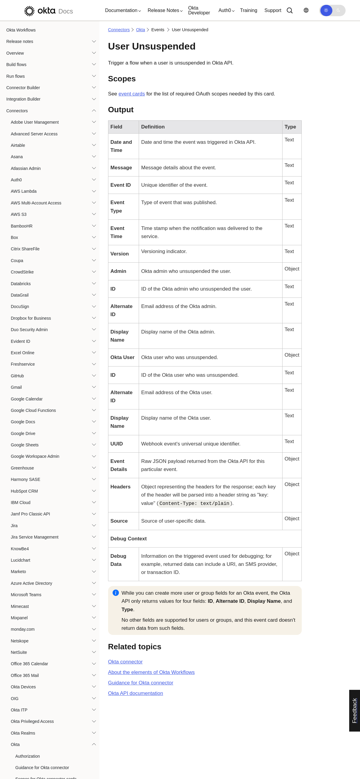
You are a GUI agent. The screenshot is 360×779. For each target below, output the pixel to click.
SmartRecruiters (26, 576)
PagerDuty (21, 426)
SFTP (16, 519)
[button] (121, 10)
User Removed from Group (45, 267)
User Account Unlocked (42, 82)
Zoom (16, 692)
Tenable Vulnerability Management (43, 634)
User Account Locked (39, 71)
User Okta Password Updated (47, 198)
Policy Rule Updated (39, 25)
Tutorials (14, 736)
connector (125, 662)
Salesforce (21, 461)
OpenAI (18, 380)
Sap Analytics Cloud (29, 472)
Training (248, 10)
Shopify (18, 530)
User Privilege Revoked (42, 244)
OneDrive (20, 357)
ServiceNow (22, 507)
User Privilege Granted (41, 232)
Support (273, 10)
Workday (19, 657)
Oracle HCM (22, 403)
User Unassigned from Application (51, 324)
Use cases (16, 747)
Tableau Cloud (24, 622)
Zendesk (19, 668)
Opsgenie (20, 392)
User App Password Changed (47, 129)
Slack (16, 541)
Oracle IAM (21, 415)
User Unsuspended (39, 336)
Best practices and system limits (36, 759)
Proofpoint (20, 449)
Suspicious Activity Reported (46, 48)
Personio (19, 438)
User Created (32, 152)
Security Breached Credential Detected (56, 59)
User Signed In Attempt (41, 278)
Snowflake (20, 599)
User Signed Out (35, 290)
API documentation (135, 693)
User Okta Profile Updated (44, 209)
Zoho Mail (20, 680)
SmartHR (19, 565)
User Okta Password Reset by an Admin (57, 186)
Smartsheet (21, 588)
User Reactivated (36, 255)
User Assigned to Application (46, 140)
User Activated (33, 106)
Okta (140, 29)
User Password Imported (43, 221)
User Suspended (35, 302)
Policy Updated (34, 37)
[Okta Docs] (47, 10)
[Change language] (306, 10)
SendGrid (20, 484)
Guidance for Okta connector (140, 683)
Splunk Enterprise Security (35, 611)
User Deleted (32, 175)
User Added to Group (39, 117)
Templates (16, 724)
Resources (16, 770)
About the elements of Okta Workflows (151, 672)
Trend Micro (22, 645)
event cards (132, 94)
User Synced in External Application (53, 313)
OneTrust (19, 369)
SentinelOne (22, 496)
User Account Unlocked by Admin (51, 94)
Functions (15, 713)
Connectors (119, 29)
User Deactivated (36, 163)
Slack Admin (22, 553)
